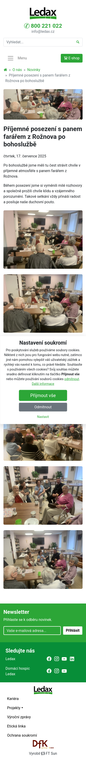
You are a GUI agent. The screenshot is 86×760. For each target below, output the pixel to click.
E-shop (72, 58)
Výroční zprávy (19, 717)
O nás (17, 70)
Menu (17, 58)
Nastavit (43, 417)
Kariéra (13, 699)
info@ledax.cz (42, 31)
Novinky (33, 70)
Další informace (43, 384)
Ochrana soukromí (22, 735)
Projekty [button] (13, 708)
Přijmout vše (43, 395)
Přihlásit (73, 630)
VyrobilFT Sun (43, 753)
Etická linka (16, 726)
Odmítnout (43, 407)
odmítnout (71, 379)
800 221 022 (43, 26)
